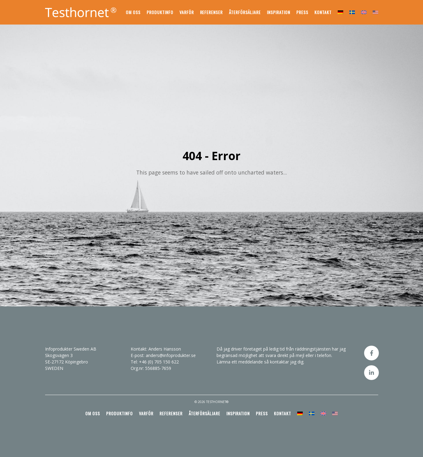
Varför (186, 12)
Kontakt (323, 12)
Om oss (133, 12)
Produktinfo (160, 12)
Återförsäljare (245, 12)
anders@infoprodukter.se (171, 355)
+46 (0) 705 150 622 (159, 362)
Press (302, 12)
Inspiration (278, 12)
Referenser (211, 12)
